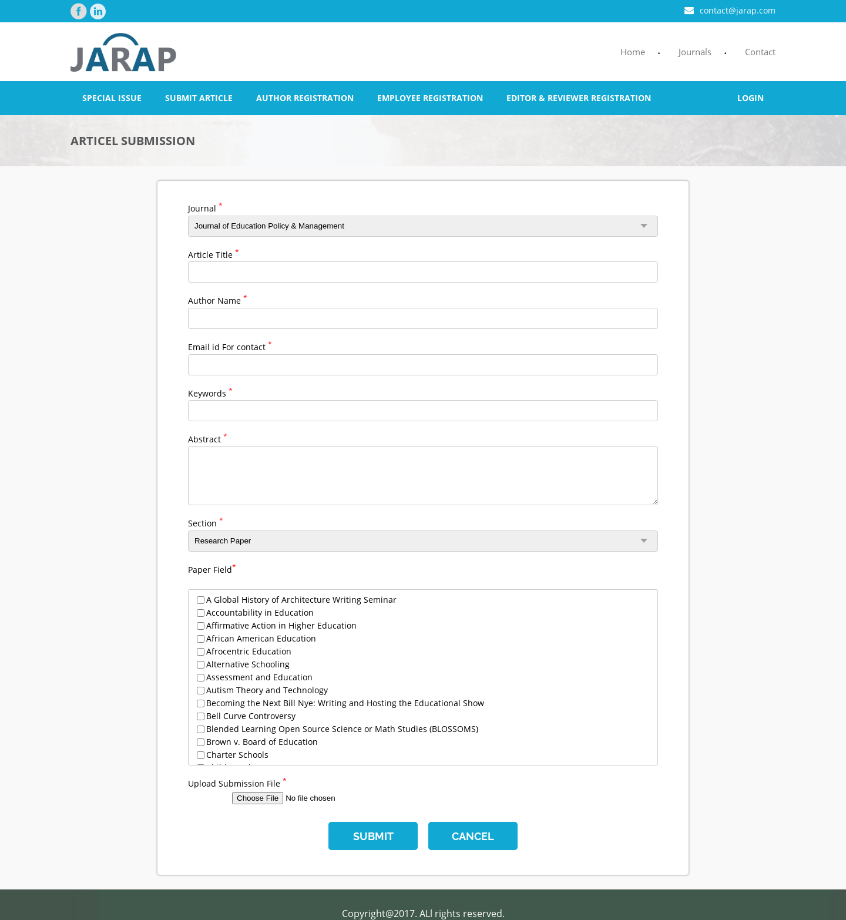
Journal (205, 207)
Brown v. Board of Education (262, 741)
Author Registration (305, 97)
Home (632, 52)
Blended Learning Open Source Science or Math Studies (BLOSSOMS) (342, 728)
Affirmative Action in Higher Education (281, 625)
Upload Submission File (237, 782)
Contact (760, 52)
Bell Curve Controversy (251, 715)
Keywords (210, 392)
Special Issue (112, 97)
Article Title (213, 253)
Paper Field (212, 568)
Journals (695, 52)
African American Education (261, 638)
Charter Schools (237, 754)
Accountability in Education (260, 612)
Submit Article (199, 97)
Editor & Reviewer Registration (578, 97)
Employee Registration (430, 97)
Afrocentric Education (248, 651)
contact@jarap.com (730, 10)
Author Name (217, 299)
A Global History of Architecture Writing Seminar (301, 599)
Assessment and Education (259, 677)
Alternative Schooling (248, 664)
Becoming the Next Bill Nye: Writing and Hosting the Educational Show (345, 703)
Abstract (207, 438)
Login (750, 97)
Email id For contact (230, 346)
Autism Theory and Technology (267, 690)
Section (205, 522)
